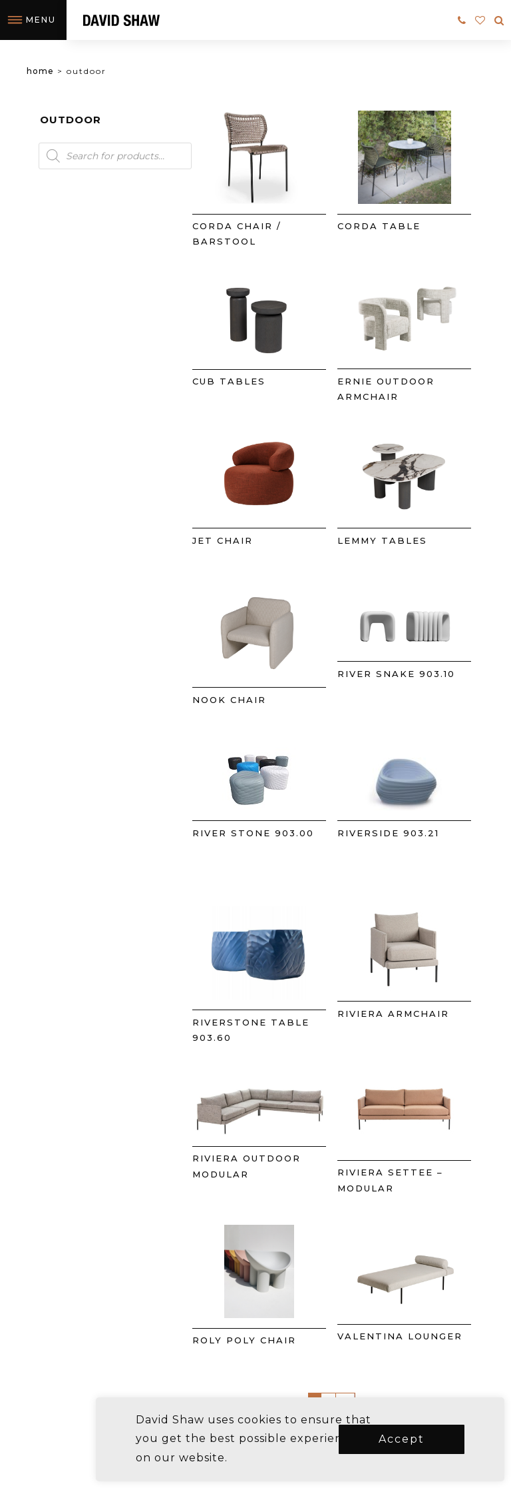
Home (40, 71)
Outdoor (70, 119)
